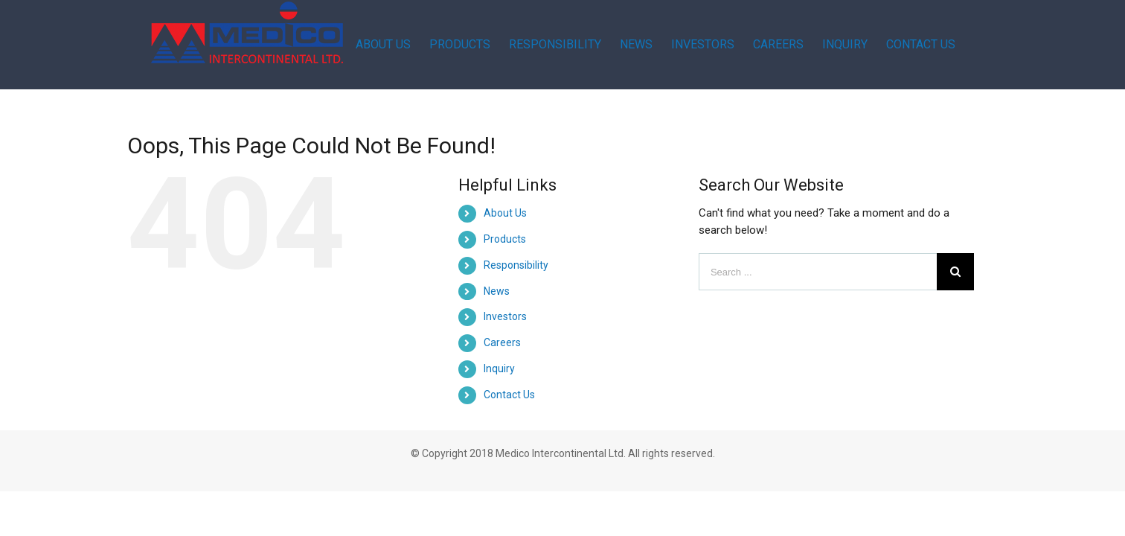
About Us (505, 213)
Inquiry (499, 368)
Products (505, 239)
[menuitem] (438, 44)
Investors (505, 316)
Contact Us (509, 395)
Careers (502, 342)
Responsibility (516, 265)
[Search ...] (818, 271)
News (497, 291)
